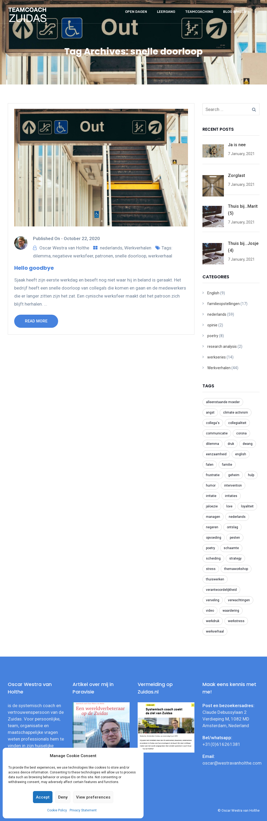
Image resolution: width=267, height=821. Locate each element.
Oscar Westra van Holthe (64, 247)
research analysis (222, 346)
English (213, 293)
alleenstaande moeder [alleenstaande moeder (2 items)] (223, 402)
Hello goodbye (34, 268)
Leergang (166, 12)
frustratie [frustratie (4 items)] (213, 475)
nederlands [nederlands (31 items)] (237, 517)
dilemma (42, 256)
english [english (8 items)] (240, 454)
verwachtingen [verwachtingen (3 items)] (239, 600)
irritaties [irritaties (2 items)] (231, 496)
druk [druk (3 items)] (231, 444)
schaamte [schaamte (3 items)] (231, 548)
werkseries (216, 357)
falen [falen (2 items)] (209, 465)
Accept (43, 797)
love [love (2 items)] (229, 506)
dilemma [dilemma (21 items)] (212, 444)
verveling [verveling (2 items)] (212, 600)
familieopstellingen (223, 304)
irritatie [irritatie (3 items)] (211, 496)
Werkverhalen (137, 247)
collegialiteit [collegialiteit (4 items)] (237, 423)
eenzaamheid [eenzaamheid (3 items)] (216, 454)
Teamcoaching (199, 12)
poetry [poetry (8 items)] (210, 548)
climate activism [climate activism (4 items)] (235, 412)
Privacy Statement (83, 810)
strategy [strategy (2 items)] (235, 558)
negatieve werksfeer (72, 256)
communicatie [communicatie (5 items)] (217, 433)
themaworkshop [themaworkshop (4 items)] (236, 569)
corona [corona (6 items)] (241, 433)
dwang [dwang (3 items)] (248, 444)
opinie (212, 325)
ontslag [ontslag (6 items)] (232, 527)
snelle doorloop (130, 256)
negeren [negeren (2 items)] (212, 527)
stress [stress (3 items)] (211, 569)
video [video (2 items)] (210, 610)
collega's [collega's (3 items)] (213, 423)
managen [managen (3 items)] (213, 517)
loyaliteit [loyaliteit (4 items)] (247, 506)
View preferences (93, 797)
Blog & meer (234, 12)
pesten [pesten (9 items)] (235, 537)
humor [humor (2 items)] (211, 485)
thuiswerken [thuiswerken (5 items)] (215, 579)
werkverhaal (160, 256)
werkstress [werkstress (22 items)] (236, 621)
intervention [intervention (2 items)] (233, 485)
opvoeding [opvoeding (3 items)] (213, 537)
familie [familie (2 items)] (227, 465)
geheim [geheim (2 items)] (233, 475)
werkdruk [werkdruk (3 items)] (212, 621)
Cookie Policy (57, 810)
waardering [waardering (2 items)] (231, 610)
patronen (104, 256)
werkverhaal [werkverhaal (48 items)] (215, 631)
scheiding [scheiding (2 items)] (213, 558)
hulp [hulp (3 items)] (251, 475)
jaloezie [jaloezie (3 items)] (212, 506)
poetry (212, 336)
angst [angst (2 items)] (210, 412)
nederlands (111, 247)
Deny (62, 797)
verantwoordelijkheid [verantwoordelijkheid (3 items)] (221, 590)
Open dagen (136, 12)
